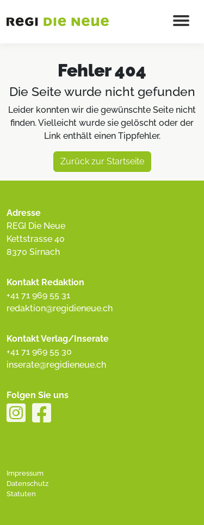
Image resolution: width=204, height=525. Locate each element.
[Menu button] (181, 21)
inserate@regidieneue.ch (56, 365)
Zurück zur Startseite (102, 161)
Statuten (21, 494)
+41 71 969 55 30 (39, 352)
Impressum (25, 473)
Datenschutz (27, 483)
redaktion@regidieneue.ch (60, 308)
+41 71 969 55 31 (38, 295)
